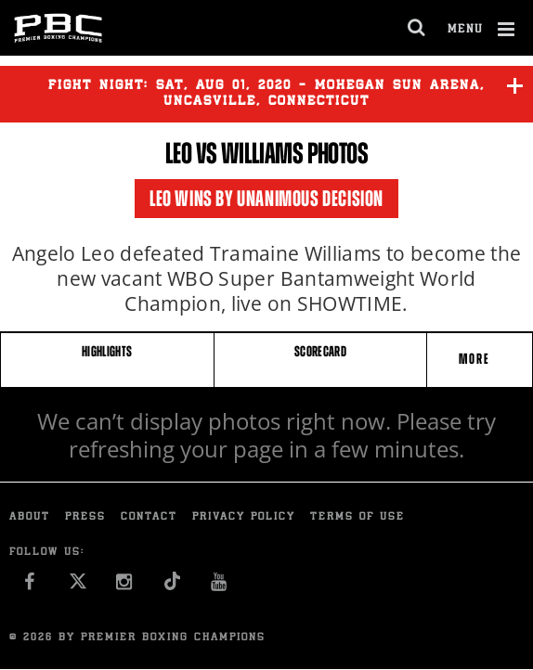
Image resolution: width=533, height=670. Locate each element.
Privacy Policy (243, 517)
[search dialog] (417, 28)
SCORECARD (320, 351)
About (29, 517)
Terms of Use (357, 517)
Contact (149, 517)
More (476, 359)
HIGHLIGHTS (107, 351)
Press (85, 517)
